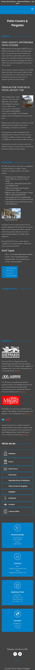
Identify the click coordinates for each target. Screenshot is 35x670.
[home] (11, 9)
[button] (31, 9)
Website (17, 371)
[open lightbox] (15, 294)
